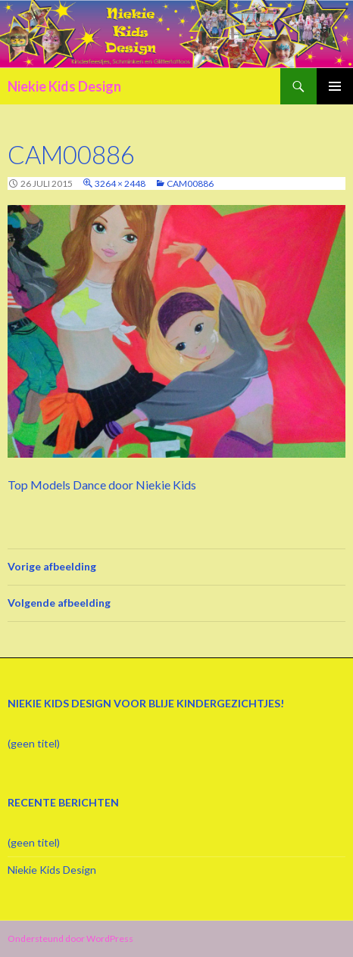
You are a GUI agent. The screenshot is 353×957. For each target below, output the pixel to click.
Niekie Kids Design (64, 86)
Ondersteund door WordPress (70, 938)
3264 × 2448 (120, 183)
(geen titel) (34, 743)
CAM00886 (190, 183)
